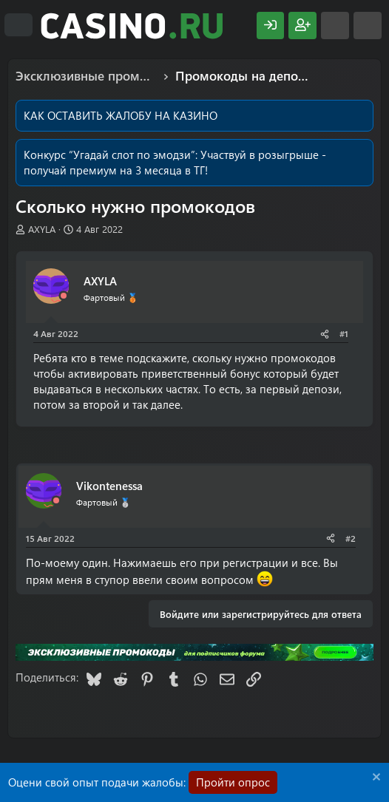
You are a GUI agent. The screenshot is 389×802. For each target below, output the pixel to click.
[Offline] (63, 296)
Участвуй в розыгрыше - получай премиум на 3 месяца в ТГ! (175, 162)
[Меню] (18, 25)
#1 (343, 333)
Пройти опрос (233, 782)
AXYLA (41, 228)
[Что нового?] (335, 25)
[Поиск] (368, 25)
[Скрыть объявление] (374, 778)
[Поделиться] (324, 333)
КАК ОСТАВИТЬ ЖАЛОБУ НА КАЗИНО (120, 115)
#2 (350, 538)
